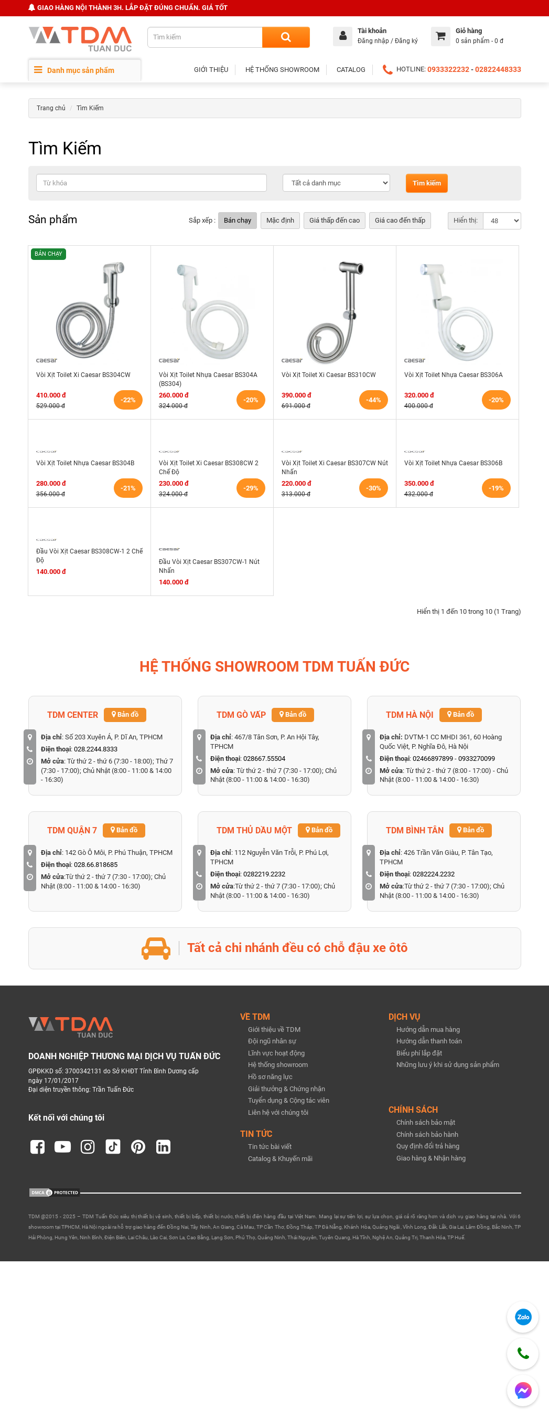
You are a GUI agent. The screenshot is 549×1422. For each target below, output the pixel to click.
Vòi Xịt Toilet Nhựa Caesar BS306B (453, 463)
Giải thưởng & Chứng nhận (286, 1089)
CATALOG (351, 70)
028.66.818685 (95, 865)
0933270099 (476, 758)
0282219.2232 (264, 874)
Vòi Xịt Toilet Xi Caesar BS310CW (329, 375)
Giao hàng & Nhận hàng (431, 1158)
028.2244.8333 (95, 749)
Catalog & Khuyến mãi (280, 1159)
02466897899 (433, 758)
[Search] (286, 37)
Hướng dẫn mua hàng (428, 1029)
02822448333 (498, 69)
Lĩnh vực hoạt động (276, 1053)
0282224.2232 (434, 874)
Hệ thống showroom (278, 1065)
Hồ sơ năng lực (270, 1077)
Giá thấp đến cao (334, 220)
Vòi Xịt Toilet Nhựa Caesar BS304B (85, 463)
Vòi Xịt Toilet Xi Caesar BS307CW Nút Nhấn (335, 467)
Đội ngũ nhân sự (272, 1041)
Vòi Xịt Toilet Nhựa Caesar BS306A (453, 375)
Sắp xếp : (202, 220)
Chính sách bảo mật (425, 1122)
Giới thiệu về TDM (274, 1029)
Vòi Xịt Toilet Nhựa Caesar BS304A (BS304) (208, 379)
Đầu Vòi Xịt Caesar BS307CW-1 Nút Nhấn (209, 566)
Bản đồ (125, 714)
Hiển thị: (466, 220)
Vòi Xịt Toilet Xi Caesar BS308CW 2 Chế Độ (209, 467)
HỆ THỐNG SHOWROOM (282, 70)
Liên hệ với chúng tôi (278, 1112)
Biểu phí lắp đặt (419, 1053)
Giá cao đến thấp (400, 220)
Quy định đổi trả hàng (427, 1146)
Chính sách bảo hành (427, 1134)
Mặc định (280, 220)
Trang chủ (51, 108)
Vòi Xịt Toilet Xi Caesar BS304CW (83, 375)
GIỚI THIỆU (211, 70)
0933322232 (448, 69)
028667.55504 (264, 758)
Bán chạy (237, 220)
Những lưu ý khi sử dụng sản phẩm (447, 1065)
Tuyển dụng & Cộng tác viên (288, 1100)
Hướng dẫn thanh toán (429, 1041)
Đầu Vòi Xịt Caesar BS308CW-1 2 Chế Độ (89, 556)
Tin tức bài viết (270, 1147)
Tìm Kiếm (90, 108)
